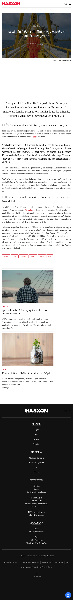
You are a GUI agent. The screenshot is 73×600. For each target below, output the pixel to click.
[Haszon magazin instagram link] (65, 411)
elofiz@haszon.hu (36, 515)
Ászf (67, 562)
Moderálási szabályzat (11, 562)
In (36, 467)
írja (34, 137)
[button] (65, 3)
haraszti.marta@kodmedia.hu (36, 504)
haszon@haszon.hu (36, 532)
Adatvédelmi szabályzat (31, 562)
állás (49, 256)
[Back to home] (11, 3)
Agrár (36, 430)
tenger (14, 256)
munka (6, 256)
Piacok (36, 439)
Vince (36, 472)
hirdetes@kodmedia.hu (36, 492)
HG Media (50, 556)
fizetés (42, 256)
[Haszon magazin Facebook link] (70, 411)
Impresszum (58, 562)
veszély (32, 256)
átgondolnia (30, 210)
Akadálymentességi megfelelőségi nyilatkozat (36, 567)
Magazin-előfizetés (36, 458)
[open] (68, 595)
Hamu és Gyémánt (36, 463)
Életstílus (36, 444)
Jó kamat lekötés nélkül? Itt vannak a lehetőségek (26, 373)
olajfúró (23, 256)
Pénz (36, 435)
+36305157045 (36, 507)
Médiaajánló (46, 562)
